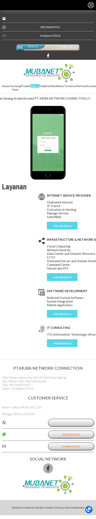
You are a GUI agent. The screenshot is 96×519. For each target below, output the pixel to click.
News (60, 86)
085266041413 (50, 27)
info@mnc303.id (50, 35)
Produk (25, 86)
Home (6, 86)
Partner (82, 86)
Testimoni (70, 86)
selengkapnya (73, 225)
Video (53, 86)
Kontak (91, 86)
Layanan (35, 86)
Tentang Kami (15, 87)
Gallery (44, 86)
